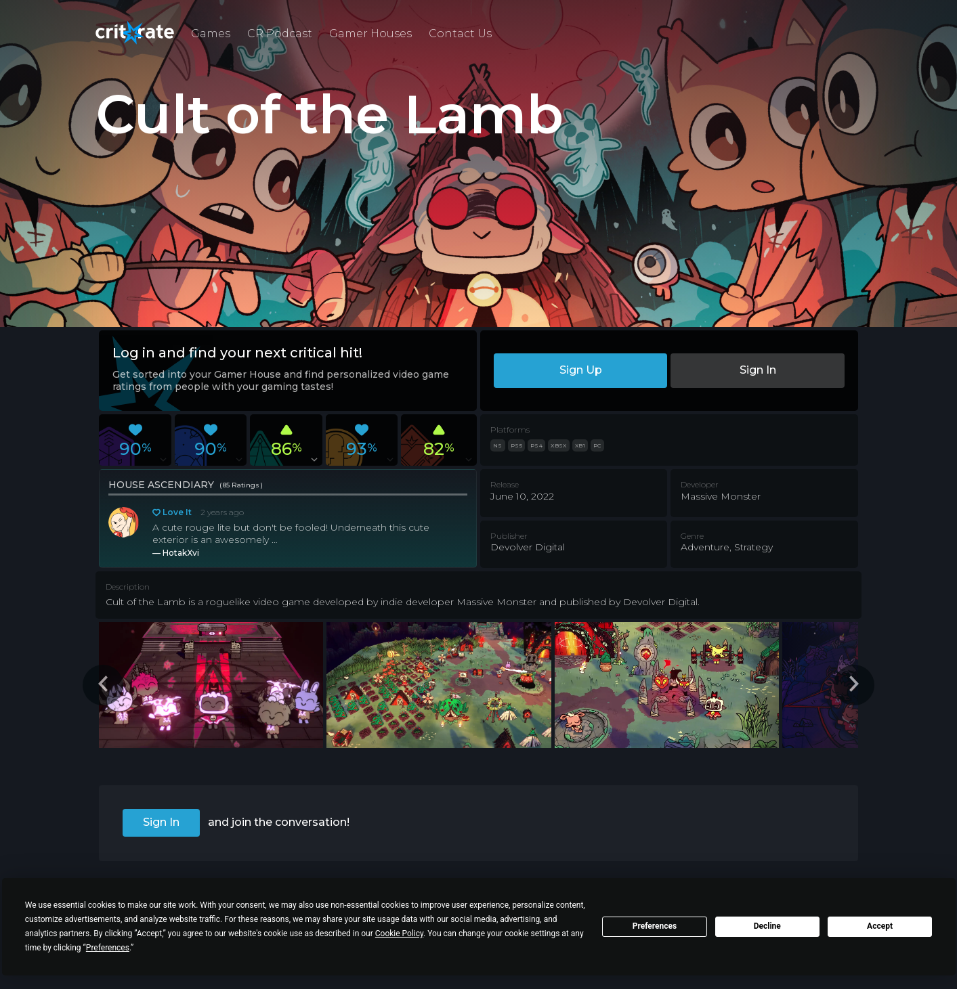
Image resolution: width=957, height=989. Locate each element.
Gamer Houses (370, 33)
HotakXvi (181, 553)
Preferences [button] (107, 947)
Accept (880, 926)
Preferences (655, 926)
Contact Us (460, 33)
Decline (767, 926)
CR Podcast (279, 33)
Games (210, 33)
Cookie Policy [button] (399, 933)
